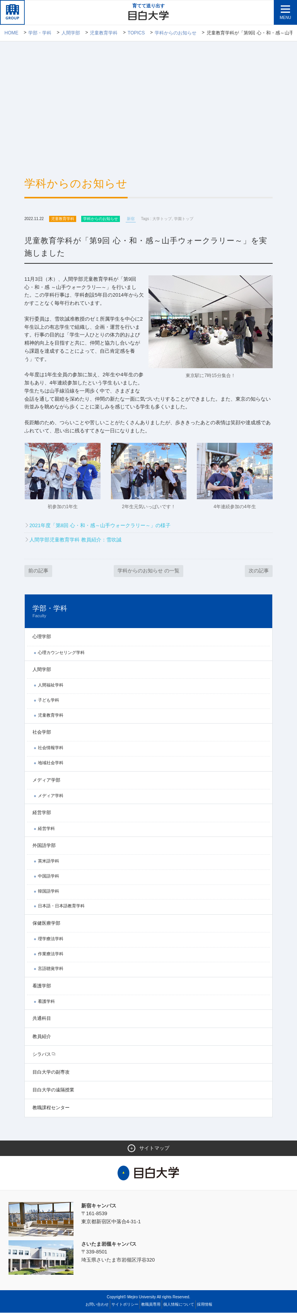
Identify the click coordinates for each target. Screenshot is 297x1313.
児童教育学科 (104, 33)
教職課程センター (51, 1108)
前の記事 (38, 571)
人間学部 (70, 33)
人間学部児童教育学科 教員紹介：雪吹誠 (75, 540)
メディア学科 (50, 796)
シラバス (41, 1054)
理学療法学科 (50, 939)
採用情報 (204, 1305)
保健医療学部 (46, 923)
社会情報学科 (50, 748)
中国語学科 (48, 876)
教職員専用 (150, 1305)
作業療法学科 (50, 954)
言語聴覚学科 (50, 968)
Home (12, 33)
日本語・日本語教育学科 (61, 906)
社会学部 (41, 732)
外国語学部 (44, 846)
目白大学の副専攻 (51, 1072)
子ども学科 (48, 700)
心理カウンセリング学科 (61, 653)
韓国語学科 (48, 891)
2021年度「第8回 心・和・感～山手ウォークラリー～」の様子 (100, 525)
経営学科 (46, 828)
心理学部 (41, 637)
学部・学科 (39, 33)
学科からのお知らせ (175, 33)
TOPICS (136, 33)
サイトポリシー (124, 1305)
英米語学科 (48, 861)
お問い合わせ (97, 1305)
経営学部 (41, 813)
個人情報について (178, 1305)
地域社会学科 (50, 763)
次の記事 (259, 571)
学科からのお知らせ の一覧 (148, 571)
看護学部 (41, 986)
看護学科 (46, 1001)
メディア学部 (46, 780)
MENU (285, 17)
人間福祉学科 (50, 685)
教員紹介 (41, 1037)
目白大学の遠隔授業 (53, 1090)
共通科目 (41, 1019)
